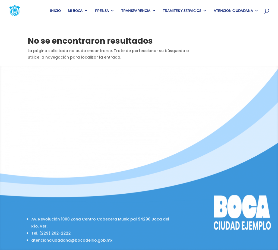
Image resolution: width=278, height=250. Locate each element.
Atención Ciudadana (233, 10)
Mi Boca (75, 10)
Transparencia (135, 10)
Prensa (102, 10)
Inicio (55, 10)
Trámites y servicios (182, 10)
